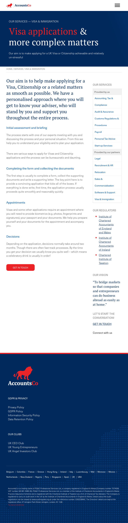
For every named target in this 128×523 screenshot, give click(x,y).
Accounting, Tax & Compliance (104, 101)
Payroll (98, 132)
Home (9, 68)
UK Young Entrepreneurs (23, 447)
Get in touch (20, 267)
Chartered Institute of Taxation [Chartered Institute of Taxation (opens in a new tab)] (105, 259)
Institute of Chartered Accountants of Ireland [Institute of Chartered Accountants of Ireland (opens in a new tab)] (106, 244)
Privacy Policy (16, 407)
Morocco (102, 471)
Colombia (21, 471)
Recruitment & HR (104, 165)
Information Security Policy (24, 415)
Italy (71, 471)
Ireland (63, 471)
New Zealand (26, 476)
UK (73, 476)
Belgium (10, 471)
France (31, 471)
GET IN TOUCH (102, 324)
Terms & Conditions (16, 505)
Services (18, 68)
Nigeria (38, 476)
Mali (92, 471)
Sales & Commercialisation (104, 182)
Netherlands (12, 476)
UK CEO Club (16, 443)
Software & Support (105, 192)
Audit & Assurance (104, 111)
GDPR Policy (15, 411)
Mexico (111, 471)
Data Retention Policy (20, 419)
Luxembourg (82, 471)
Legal (97, 158)
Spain (66, 476)
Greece (41, 471)
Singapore (56, 476)
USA (80, 476)
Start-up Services (103, 145)
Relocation (100, 172)
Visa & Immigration (104, 199)
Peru (47, 476)
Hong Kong (52, 471)
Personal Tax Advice (105, 138)
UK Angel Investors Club (22, 451)
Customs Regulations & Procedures (107, 122)
